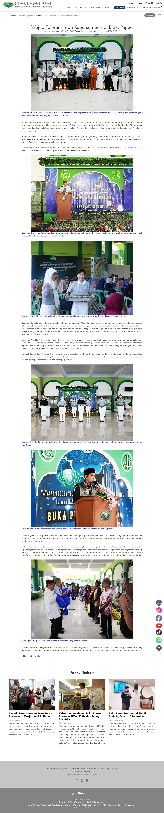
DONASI (133, 8)
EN (157, 3)
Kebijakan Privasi (82, 799)
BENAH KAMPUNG (152, 8)
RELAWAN (120, 8)
